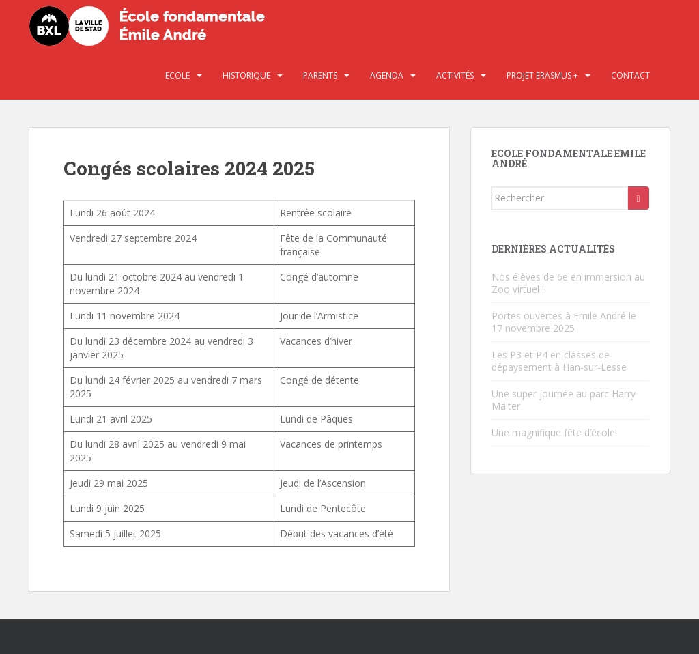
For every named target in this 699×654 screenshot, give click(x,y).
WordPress (648, 640)
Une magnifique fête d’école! (554, 432)
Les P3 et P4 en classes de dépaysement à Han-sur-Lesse (559, 360)
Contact (630, 75)
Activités (455, 75)
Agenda (386, 75)
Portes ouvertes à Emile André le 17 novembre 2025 (563, 322)
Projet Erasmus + (542, 75)
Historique (246, 75)
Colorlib (555, 640)
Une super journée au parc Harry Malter (563, 399)
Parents (320, 75)
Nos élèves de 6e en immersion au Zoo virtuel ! (568, 283)
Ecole (177, 75)
